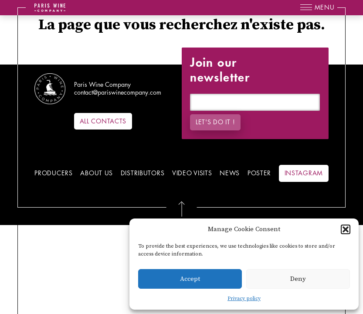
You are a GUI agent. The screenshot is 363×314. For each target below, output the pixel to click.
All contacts (103, 121)
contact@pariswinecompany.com (117, 92)
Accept (190, 279)
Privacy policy (244, 298)
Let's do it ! (215, 122)
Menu (325, 7)
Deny (298, 279)
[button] (345, 229)
